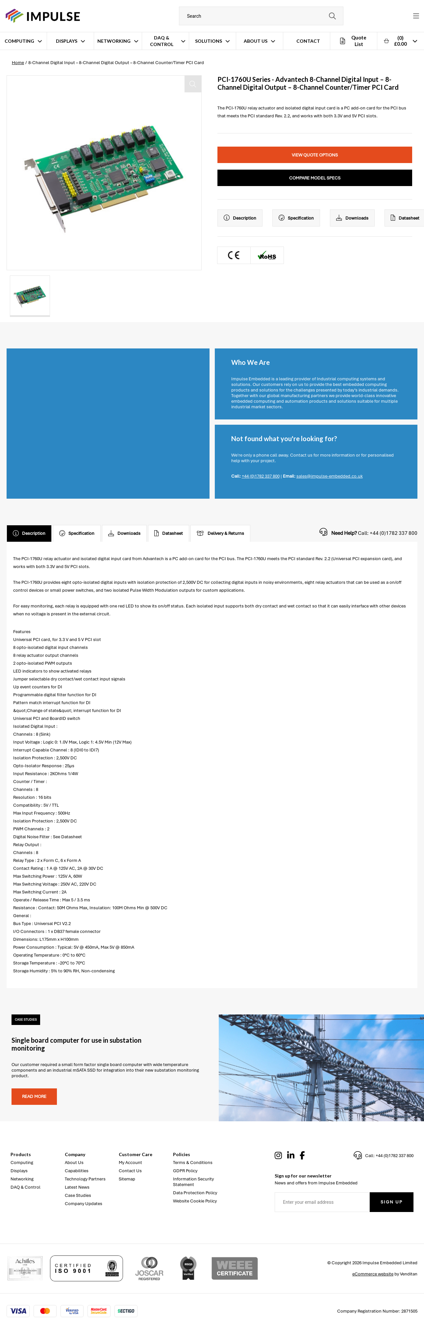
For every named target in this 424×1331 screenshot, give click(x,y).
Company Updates (83, 1203)
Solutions (208, 41)
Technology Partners (85, 1179)
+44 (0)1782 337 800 (261, 476)
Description (240, 218)
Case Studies (78, 1195)
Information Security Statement (193, 1181)
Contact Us (130, 1171)
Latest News (77, 1187)
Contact (308, 41)
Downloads (352, 218)
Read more (34, 1096)
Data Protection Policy (195, 1193)
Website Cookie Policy (195, 1201)
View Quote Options (315, 155)
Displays (66, 41)
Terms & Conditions (192, 1162)
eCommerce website (372, 1274)
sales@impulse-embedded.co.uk (329, 476)
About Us (255, 41)
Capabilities (76, 1171)
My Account (130, 1162)
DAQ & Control (161, 41)
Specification (296, 218)
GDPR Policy (185, 1171)
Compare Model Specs (314, 178)
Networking (114, 41)
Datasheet (168, 533)
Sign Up (392, 1202)
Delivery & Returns (220, 533)
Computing (19, 41)
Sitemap (127, 1179)
